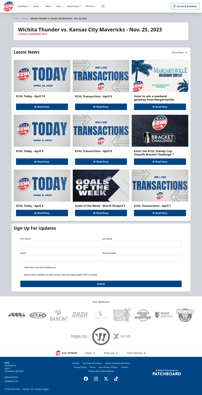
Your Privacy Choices (108, 367)
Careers (124, 367)
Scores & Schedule (185, 6)
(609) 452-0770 (11, 377)
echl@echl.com (11, 381)
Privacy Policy (80, 367)
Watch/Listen (74, 6)
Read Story (42, 106)
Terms (92, 367)
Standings (24, 6)
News (49, 6)
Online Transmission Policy (117, 363)
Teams (37, 6)
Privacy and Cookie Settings (101, 371)
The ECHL (91, 6)
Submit (101, 283)
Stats (60, 6)
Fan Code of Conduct (92, 363)
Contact (75, 363)
